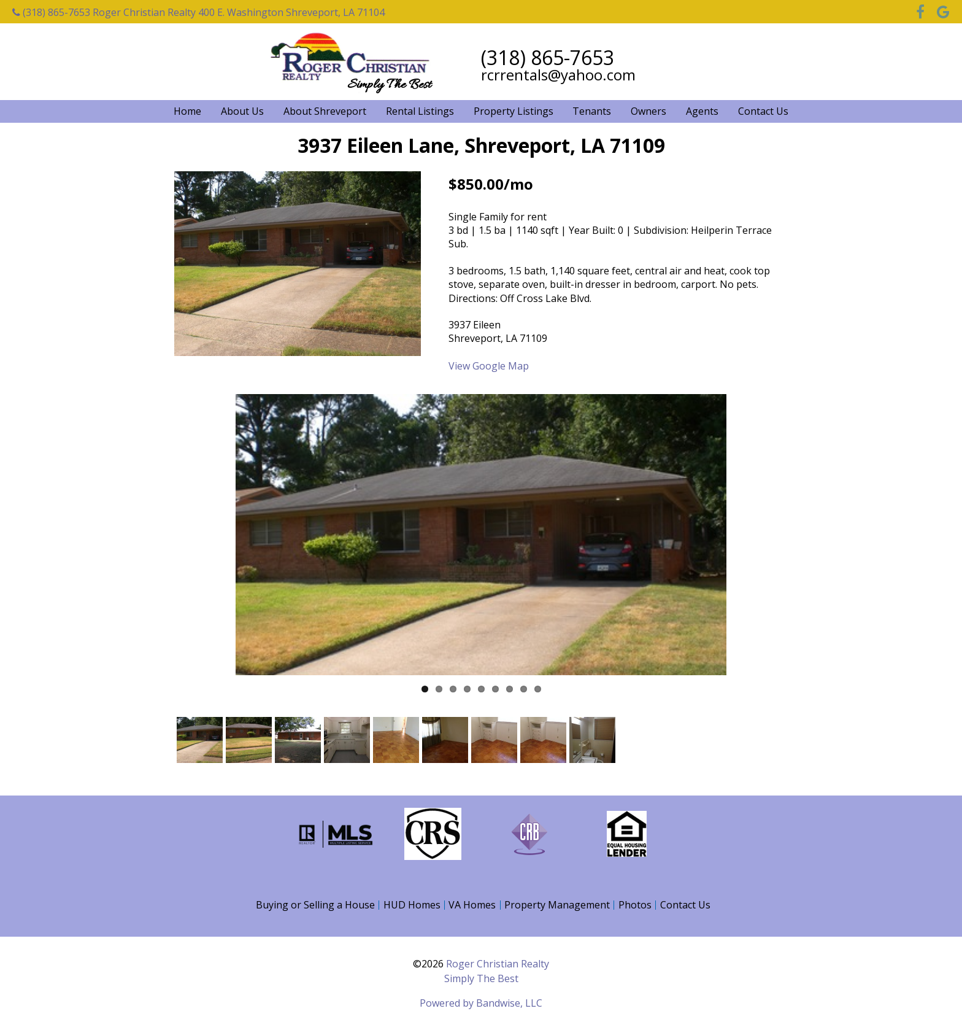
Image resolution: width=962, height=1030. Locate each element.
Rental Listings (420, 111)
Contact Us (763, 111)
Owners (648, 111)
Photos (635, 904)
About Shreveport (324, 111)
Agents (702, 111)
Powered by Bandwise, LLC (481, 1003)
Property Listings (513, 111)
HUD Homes (412, 904)
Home (187, 111)
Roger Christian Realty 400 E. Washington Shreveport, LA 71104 (239, 12)
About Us (242, 111)
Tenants (591, 111)
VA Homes (472, 904)
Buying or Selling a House (315, 904)
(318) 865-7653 (51, 12)
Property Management (557, 904)
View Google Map (488, 366)
